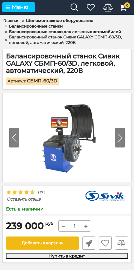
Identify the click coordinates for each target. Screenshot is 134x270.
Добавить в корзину (42, 242)
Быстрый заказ (88, 243)
